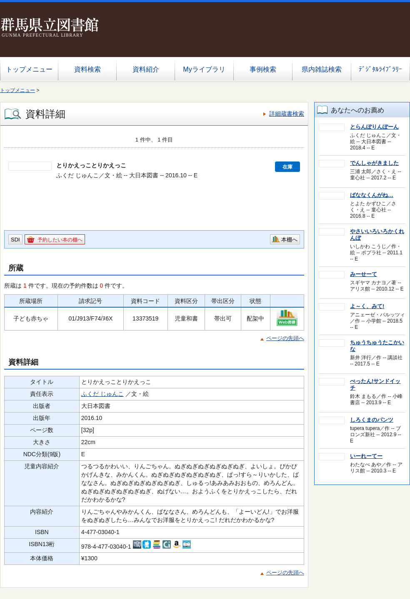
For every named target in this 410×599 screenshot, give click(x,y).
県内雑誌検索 (322, 69)
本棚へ (289, 239)
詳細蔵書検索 (286, 113)
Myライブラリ (204, 69)
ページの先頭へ (285, 338)
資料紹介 (145, 69)
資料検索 (87, 69)
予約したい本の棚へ (60, 240)
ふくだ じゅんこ (102, 393)
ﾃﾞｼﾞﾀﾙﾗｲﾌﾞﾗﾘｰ (380, 69)
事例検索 (263, 69)
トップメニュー (29, 69)
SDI (15, 239)
